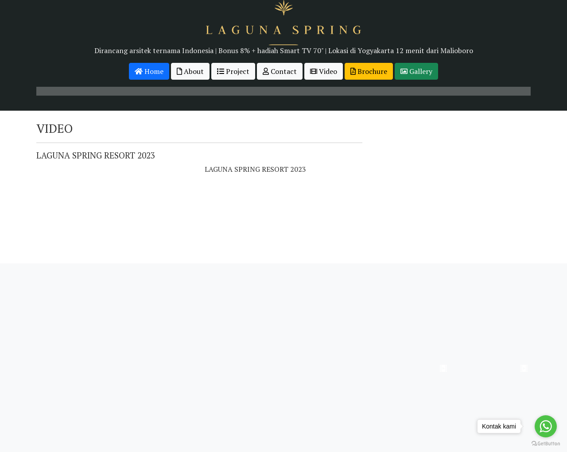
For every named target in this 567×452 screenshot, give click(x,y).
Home (149, 71)
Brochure (368, 71)
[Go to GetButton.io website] (546, 443)
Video (323, 71)
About (190, 71)
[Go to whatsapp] (546, 426)
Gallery (416, 71)
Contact (280, 71)
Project (233, 71)
